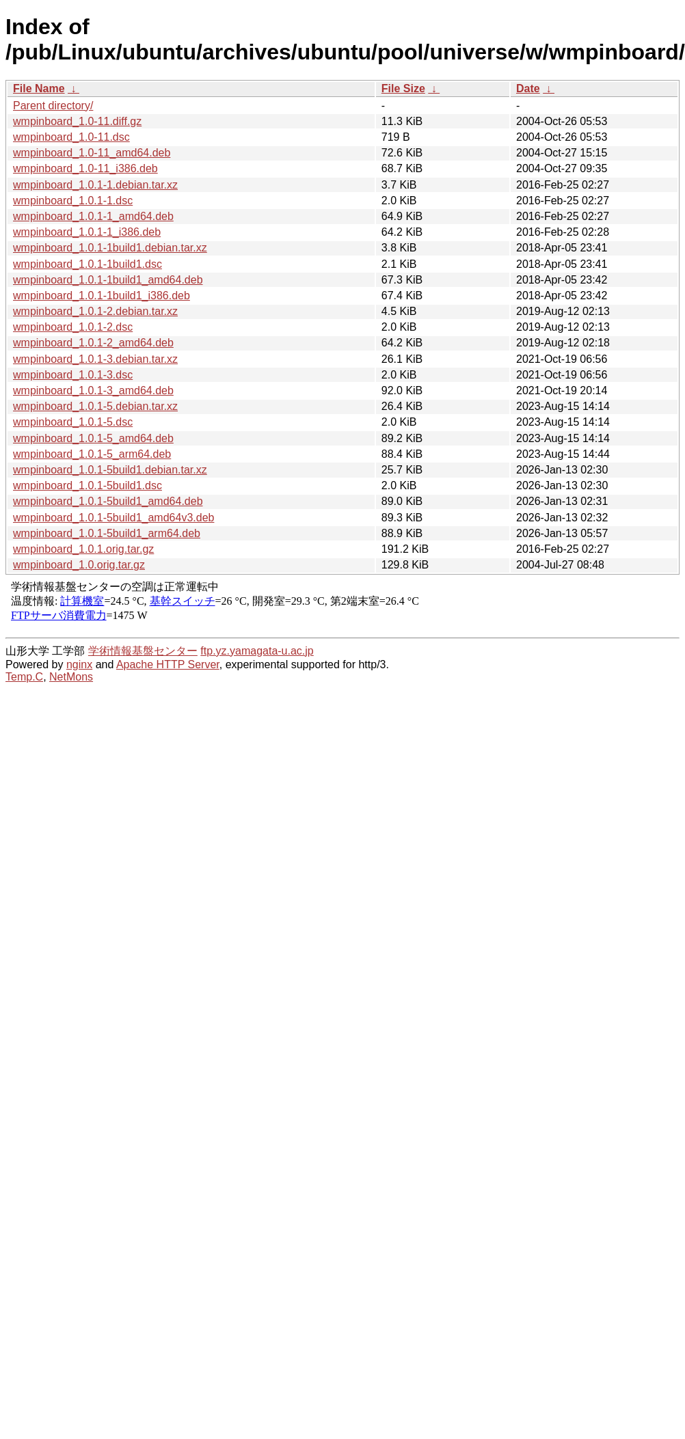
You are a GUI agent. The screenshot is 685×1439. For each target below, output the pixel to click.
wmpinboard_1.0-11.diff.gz (77, 121)
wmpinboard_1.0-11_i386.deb (85, 168)
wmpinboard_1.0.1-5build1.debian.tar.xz (110, 470)
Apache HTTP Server (167, 664)
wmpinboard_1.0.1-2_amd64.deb (93, 342)
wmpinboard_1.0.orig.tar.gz (79, 565)
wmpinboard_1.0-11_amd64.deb (91, 153)
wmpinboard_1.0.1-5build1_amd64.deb (108, 501)
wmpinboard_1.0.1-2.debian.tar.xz (95, 311)
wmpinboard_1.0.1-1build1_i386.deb (101, 295)
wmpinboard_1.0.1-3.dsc (73, 375)
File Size (403, 88)
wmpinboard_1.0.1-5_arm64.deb (92, 454)
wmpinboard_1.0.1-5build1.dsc (87, 485)
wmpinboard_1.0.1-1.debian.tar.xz (95, 185)
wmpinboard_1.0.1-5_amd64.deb (93, 438)
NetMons (71, 677)
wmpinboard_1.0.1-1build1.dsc (87, 264)
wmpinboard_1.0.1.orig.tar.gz (83, 549)
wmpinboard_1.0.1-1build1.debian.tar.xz (110, 247)
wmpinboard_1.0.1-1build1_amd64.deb (108, 280)
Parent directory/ (53, 105)
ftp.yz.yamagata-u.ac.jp (256, 651)
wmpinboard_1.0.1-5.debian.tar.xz (95, 406)
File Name (39, 88)
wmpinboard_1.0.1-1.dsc (73, 200)
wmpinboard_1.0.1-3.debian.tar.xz (95, 359)
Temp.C (24, 677)
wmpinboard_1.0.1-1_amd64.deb (93, 216)
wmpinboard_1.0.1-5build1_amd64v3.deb (113, 517)
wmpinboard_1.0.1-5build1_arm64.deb (106, 533)
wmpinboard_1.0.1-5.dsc (73, 422)
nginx (79, 664)
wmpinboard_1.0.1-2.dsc (73, 327)
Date (528, 88)
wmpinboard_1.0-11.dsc (71, 137)
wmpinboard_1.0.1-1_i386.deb (87, 232)
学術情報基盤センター (143, 651)
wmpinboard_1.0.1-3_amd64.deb (93, 390)
